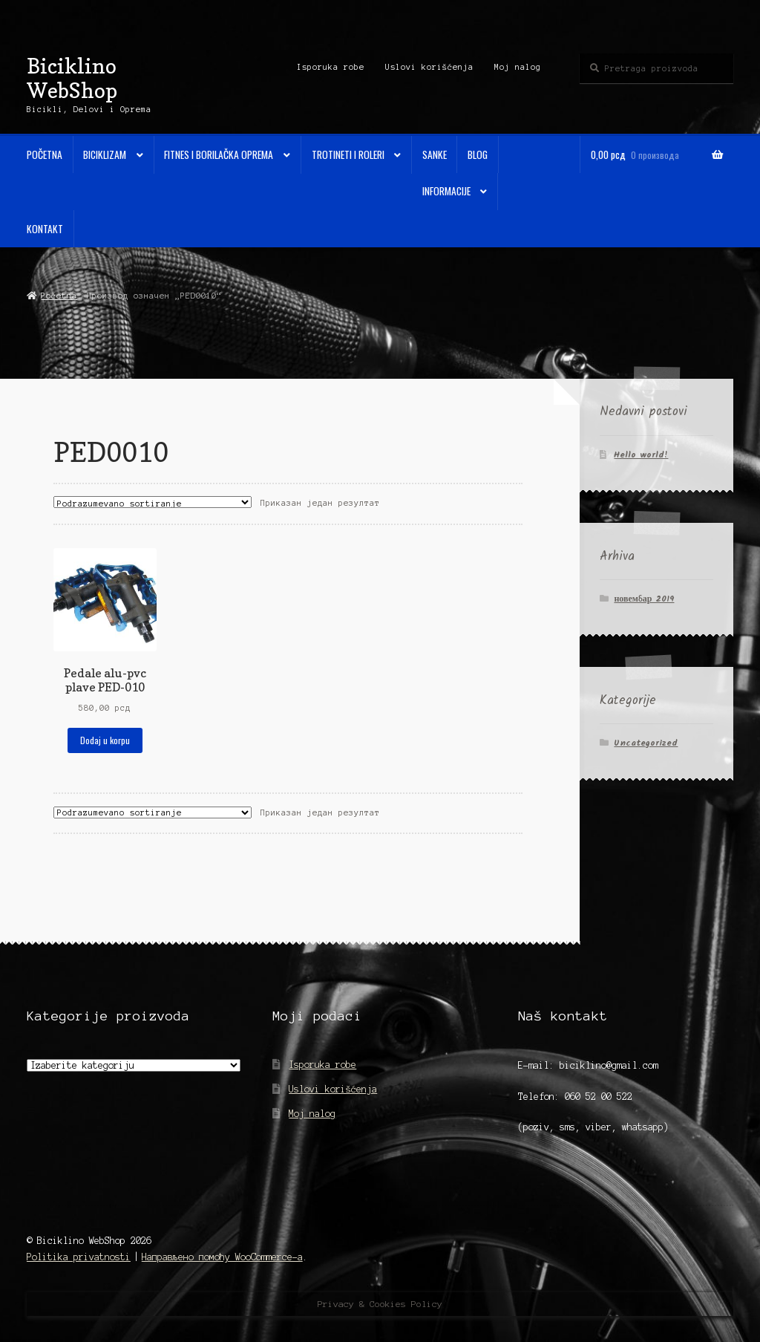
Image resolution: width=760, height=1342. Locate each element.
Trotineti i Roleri (348, 154)
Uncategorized (646, 743)
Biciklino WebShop (72, 77)
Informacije (446, 190)
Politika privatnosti (79, 1257)
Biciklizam (104, 154)
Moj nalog (517, 66)
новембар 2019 (644, 599)
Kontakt (45, 228)
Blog (478, 154)
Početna (44, 154)
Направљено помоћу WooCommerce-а (222, 1257)
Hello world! (641, 455)
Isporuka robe (330, 66)
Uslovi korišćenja (429, 66)
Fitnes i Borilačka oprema (218, 154)
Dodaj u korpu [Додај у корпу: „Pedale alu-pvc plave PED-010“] (105, 740)
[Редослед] (152, 502)
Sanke (434, 154)
